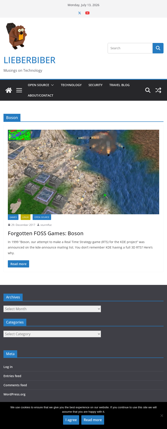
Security (95, 85)
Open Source (38, 85)
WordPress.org (14, 394)
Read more (93, 419)
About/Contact (40, 95)
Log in (8, 367)
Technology (71, 85)
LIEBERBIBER (29, 60)
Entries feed (12, 376)
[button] (51, 85)
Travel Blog (119, 85)
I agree (71, 419)
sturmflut (46, 225)
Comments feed (15, 385)
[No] (161, 415)
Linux (25, 217)
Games (13, 217)
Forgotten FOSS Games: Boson (46, 233)
